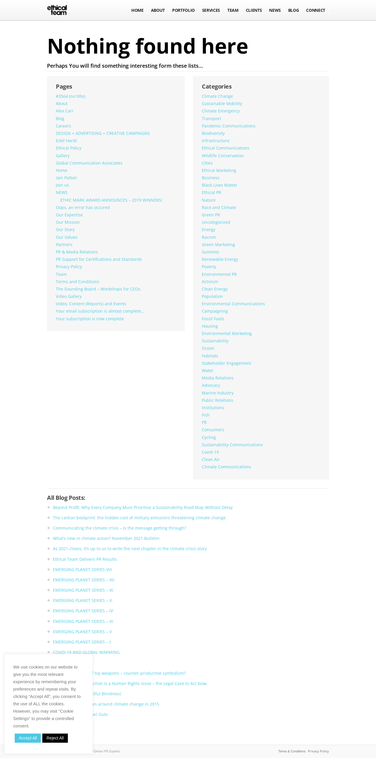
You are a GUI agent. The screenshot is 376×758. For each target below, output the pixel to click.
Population (212, 296)
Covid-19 (210, 452)
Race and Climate (219, 207)
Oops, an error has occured (83, 207)
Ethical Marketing (219, 170)
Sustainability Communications (232, 444)
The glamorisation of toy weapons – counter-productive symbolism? (119, 673)
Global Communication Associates (89, 163)
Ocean (208, 348)
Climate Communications (226, 467)
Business (210, 177)
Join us (62, 185)
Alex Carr (65, 111)
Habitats (210, 356)
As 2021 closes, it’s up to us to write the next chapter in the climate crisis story (130, 548)
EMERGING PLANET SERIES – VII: (84, 580)
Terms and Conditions (77, 281)
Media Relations (218, 378)
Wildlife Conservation (223, 155)
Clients (254, 10)
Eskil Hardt (66, 140)
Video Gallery (69, 296)
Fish (206, 415)
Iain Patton (66, 177)
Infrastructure (215, 140)
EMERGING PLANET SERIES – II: (83, 631)
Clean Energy (215, 289)
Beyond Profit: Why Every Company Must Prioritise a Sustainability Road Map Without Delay (143, 507)
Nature (209, 200)
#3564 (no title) (70, 96)
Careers (63, 126)
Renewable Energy (220, 259)
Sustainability (215, 341)
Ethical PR (211, 192)
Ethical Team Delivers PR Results (85, 559)
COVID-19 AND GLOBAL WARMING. (87, 652)
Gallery (63, 155)
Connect (315, 10)
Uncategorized (216, 222)
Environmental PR (219, 274)
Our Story (65, 229)
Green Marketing (218, 244)
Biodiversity (213, 133)
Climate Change (217, 96)
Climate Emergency (221, 111)
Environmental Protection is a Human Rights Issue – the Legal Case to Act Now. (130, 683)
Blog (60, 118)
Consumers (213, 429)
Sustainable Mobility (222, 103)
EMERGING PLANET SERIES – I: (82, 642)
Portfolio (183, 10)
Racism (209, 237)
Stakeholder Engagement (226, 363)
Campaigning (215, 311)
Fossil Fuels (213, 318)
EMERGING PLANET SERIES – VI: (83, 590)
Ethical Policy (68, 148)
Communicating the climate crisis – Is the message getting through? (119, 528)
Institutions (213, 407)
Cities (207, 163)
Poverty (209, 266)
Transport (211, 118)
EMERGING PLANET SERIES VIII (82, 569)
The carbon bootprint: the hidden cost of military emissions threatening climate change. (140, 517)
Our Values (67, 237)
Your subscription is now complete (90, 318)
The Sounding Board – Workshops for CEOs (98, 289)
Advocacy (211, 385)
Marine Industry (218, 393)
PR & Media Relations (77, 252)
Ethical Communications (225, 148)
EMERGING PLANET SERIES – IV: (83, 610)
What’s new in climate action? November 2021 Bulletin (106, 538)
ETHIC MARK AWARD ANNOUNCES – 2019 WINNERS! (111, 200)
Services (211, 10)
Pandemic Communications (229, 126)
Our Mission (68, 222)
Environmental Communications (233, 303)
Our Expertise (69, 215)
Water (208, 370)
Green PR (211, 215)
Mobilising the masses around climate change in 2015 (106, 704)
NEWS (275, 10)
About (158, 10)
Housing (210, 326)
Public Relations (217, 400)
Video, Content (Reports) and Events (91, 303)
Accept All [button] (28, 738)
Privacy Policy (69, 266)
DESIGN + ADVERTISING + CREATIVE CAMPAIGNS (103, 133)
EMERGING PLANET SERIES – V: (83, 600)
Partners (64, 244)
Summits (210, 252)
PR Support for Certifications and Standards (99, 259)
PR (204, 422)
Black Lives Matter (219, 185)
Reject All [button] (54, 738)
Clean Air (211, 459)
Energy (208, 229)
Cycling (209, 437)
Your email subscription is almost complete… (100, 311)
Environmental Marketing (227, 333)
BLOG (293, 10)
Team (233, 10)
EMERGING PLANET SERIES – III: (83, 621)
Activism (210, 281)
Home (137, 10)
